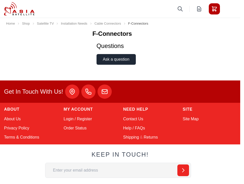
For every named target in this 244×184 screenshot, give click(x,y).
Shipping (131, 137)
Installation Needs (74, 23)
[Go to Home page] (19, 8)
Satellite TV (45, 23)
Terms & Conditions (21, 137)
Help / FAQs (134, 128)
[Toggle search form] (180, 9)
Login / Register (78, 119)
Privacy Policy (16, 128)
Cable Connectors (108, 23)
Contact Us (133, 119)
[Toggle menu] (228, 9)
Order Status (75, 128)
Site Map (191, 119)
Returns (151, 137)
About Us (12, 119)
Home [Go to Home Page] (10, 23)
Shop (26, 23)
